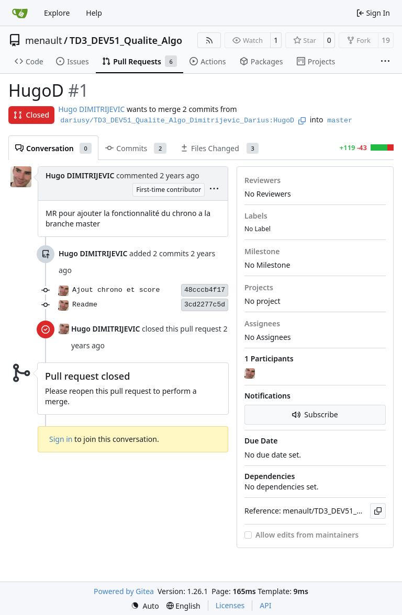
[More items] (385, 61)
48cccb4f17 (204, 290)
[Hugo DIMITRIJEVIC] (250, 374)
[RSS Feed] (209, 40)
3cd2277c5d (204, 305)
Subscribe (315, 414)
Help (94, 13)
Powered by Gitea (124, 591)
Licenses (230, 605)
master (339, 120)
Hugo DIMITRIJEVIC (91, 109)
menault (43, 40)
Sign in (60, 439)
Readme (84, 305)
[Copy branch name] (302, 120)
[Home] (20, 13)
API (265, 605)
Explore (57, 13)
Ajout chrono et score (116, 290)
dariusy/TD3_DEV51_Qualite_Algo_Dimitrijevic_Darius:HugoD (177, 120)
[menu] (214, 190)
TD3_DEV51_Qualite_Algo (126, 40)
